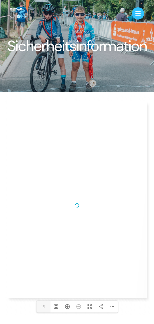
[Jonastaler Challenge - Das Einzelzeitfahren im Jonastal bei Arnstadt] (18, 13)
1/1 (43, 306)
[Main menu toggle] (138, 13)
